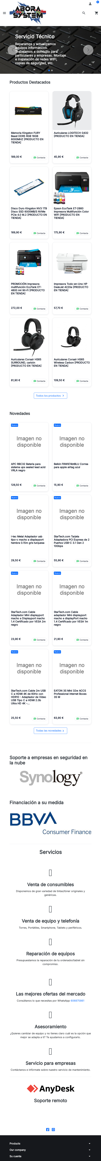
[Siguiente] (88, 50)
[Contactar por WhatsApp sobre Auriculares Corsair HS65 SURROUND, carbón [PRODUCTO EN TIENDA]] (39, 381)
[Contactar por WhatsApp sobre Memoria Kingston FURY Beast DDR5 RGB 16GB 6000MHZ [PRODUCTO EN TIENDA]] (39, 157)
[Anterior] (13, 50)
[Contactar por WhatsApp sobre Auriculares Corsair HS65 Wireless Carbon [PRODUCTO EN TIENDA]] (82, 381)
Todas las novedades (50, 731)
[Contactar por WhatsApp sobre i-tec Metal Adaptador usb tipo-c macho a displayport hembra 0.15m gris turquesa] (39, 561)
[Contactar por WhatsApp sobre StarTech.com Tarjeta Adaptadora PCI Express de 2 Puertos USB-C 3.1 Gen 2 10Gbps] (82, 561)
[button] (83, 13)
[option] (50, 50)
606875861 (77, 1000)
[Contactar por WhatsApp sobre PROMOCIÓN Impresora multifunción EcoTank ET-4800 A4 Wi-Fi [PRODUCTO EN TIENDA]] (39, 308)
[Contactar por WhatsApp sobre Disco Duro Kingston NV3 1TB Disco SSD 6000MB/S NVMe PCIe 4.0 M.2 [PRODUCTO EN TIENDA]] (39, 233)
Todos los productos (50, 396)
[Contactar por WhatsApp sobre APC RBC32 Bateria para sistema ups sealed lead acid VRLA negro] (39, 485)
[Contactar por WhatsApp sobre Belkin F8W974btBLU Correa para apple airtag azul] (82, 485)
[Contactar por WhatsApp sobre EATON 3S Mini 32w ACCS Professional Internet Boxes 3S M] (82, 718)
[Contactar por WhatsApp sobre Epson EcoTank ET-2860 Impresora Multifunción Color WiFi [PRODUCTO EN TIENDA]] (82, 233)
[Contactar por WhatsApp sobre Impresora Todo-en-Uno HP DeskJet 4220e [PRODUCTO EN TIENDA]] (82, 308)
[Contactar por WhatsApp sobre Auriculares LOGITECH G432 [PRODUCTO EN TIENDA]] (82, 157)
